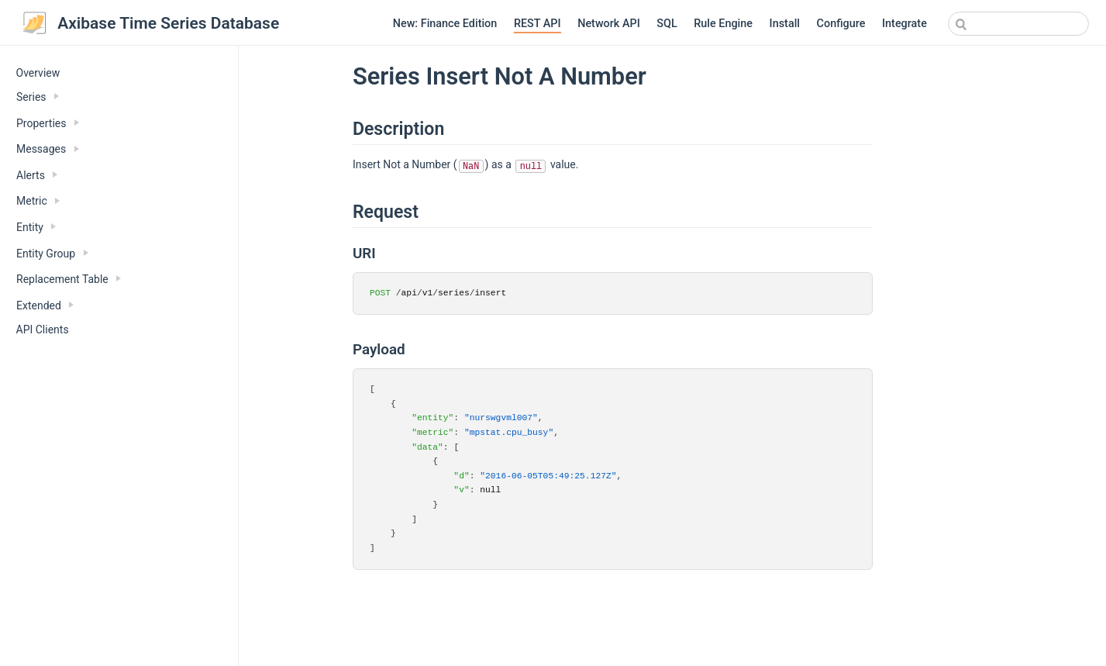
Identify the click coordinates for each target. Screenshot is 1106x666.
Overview (38, 73)
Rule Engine (723, 23)
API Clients (42, 329)
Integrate (904, 23)
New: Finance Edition (445, 23)
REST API (537, 23)
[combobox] (1018, 24)
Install (785, 23)
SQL (666, 23)
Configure (841, 23)
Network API (608, 23)
